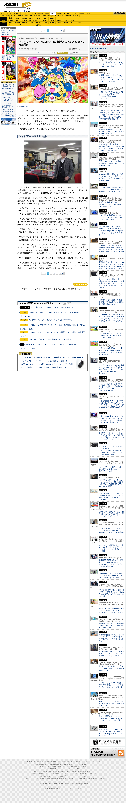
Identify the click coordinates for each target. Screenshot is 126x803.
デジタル (30, 13)
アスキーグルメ (29, 15)
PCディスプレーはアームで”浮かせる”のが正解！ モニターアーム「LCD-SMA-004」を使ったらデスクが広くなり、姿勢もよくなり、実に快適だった (111, 450)
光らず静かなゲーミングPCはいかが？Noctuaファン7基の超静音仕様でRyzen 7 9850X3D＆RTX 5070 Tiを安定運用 (111, 483)
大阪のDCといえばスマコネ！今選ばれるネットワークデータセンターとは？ (111, 703)
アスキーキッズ (5, 15)
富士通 (10, 18)
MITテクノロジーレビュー (81, 776)
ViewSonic (66, 20)
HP (59, 18)
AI (7, 13)
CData (52, 22)
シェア (40, 52)
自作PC (59, 13)
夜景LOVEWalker (68, 778)
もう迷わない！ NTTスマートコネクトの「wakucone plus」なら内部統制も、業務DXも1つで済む (111, 530)
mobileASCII (69, 776)
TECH (24, 13)
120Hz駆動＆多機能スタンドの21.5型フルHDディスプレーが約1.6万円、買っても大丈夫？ (111, 217)
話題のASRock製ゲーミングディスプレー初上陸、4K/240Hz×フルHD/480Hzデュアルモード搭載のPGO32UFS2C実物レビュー (111, 419)
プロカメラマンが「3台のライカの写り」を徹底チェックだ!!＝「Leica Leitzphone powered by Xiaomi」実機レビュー (69, 357)
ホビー (53, 13)
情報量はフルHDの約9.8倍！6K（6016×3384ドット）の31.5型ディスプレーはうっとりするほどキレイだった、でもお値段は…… (111, 78)
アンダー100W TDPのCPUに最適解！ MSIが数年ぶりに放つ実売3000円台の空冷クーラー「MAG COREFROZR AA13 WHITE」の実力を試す (111, 369)
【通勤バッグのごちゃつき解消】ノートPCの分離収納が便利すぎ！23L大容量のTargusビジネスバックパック (111, 95)
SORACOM (56, 771)
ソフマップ (31, 25)
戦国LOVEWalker (100, 778)
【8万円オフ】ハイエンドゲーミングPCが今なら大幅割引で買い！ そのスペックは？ (111, 336)
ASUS (52, 18)
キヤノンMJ (17, 25)
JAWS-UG (48, 766)
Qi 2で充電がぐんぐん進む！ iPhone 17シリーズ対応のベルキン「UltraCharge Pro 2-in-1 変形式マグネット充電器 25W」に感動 (111, 231)
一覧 (54, 53)
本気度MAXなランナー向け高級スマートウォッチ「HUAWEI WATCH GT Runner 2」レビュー (111, 611)
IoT (11, 13)
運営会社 (67, 783)
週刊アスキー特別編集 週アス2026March (8, 58)
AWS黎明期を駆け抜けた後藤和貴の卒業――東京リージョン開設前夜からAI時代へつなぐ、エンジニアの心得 (111, 593)
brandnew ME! (38, 25)
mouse (17, 18)
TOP (27, 761)
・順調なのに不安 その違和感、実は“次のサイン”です (8, 111)
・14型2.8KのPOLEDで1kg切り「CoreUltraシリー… (8, 99)
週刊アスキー (37, 15)
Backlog (59, 22)
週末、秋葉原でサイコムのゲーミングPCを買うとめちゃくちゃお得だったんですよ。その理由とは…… (111, 719)
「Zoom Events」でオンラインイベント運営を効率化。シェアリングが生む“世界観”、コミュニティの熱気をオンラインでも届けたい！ (111, 319)
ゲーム (89, 13)
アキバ (69, 13)
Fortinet (66, 22)
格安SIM (13, 15)
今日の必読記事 (42, 776)
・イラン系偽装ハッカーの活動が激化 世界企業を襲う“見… (8, 105)
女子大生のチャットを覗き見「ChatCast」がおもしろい (52, 307)
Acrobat (17, 22)
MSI (45, 18)
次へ (61, 30)
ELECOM (10, 20)
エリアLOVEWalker (35, 778)
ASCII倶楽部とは (10, 116)
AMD (17, 20)
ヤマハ (73, 22)
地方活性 (68, 15)
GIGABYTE (31, 20)
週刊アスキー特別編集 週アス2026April (8, 32)
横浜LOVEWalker (46, 778)
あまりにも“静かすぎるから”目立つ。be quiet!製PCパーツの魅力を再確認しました (111, 668)
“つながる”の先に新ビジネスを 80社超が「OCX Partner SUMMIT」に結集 (111, 469)
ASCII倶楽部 (119, 13)
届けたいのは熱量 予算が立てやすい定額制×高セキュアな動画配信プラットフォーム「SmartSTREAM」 (111, 387)
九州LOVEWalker (78, 778)
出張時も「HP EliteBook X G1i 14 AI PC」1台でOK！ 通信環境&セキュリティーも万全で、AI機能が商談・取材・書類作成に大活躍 (111, 265)
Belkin (72, 20)
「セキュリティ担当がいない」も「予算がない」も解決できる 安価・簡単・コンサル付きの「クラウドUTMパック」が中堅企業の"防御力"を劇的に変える (111, 115)
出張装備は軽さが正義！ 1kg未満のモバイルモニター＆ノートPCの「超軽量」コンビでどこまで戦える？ (111, 638)
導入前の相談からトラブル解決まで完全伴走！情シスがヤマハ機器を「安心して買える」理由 (111, 653)
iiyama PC (60, 764)
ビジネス (17, 13)
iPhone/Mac (39, 13)
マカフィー (11, 25)
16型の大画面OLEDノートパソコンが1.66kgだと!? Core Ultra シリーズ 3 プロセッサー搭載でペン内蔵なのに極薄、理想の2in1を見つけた (111, 405)
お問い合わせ (76, 783)
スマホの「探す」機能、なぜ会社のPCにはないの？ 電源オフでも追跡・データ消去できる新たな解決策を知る (111, 177)
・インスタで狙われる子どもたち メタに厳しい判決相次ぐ (8, 93)
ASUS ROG (24, 20)
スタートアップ (81, 13)
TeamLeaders (47, 15)
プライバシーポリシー (55, 783)
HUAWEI (59, 20)
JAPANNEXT (24, 25)
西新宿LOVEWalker (57, 778)
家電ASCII (20, 15)
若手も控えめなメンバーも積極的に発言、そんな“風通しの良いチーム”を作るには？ (111, 625)
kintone (24, 22)
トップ (3, 13)
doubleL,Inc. (24, 106)
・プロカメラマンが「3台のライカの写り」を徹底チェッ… (8, 86)
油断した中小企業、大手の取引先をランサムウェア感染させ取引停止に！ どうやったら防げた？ (111, 514)
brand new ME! (75, 769)
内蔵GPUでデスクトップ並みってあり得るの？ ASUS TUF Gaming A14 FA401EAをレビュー (111, 163)
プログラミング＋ (73, 773)
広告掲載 (85, 783)
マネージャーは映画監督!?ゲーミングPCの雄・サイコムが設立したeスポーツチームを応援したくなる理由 (111, 548)
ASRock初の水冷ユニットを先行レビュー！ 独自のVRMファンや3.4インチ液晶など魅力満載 (111, 575)
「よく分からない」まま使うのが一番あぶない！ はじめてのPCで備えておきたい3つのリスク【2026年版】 (111, 496)
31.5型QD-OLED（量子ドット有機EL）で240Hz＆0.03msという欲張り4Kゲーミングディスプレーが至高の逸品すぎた (111, 563)
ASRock (45, 20)
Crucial (52, 20)
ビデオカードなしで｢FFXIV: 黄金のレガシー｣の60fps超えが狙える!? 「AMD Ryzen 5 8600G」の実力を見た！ (111, 733)
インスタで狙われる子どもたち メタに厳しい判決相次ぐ (44, 361)
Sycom (31, 18)
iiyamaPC (24, 18)
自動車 (47, 13)
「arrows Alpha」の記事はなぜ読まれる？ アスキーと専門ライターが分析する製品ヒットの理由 (111, 190)
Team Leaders (64, 773)
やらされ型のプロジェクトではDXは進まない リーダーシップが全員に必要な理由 (111, 64)
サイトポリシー (42, 783)
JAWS (10, 22)
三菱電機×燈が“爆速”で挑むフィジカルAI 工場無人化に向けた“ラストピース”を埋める (111, 132)
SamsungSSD (37, 20)
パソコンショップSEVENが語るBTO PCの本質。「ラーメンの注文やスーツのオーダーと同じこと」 (111, 686)
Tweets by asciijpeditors (98, 48)
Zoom (79, 22)
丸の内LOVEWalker (89, 778)
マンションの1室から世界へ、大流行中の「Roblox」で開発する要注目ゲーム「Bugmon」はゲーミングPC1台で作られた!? (111, 147)
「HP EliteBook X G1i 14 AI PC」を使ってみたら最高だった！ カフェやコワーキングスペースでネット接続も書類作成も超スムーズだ (111, 248)
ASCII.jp (11, 4)
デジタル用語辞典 (60, 776)
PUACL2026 (75, 15)
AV (65, 13)
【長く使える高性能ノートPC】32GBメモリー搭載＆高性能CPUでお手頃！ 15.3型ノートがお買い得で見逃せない (111, 351)
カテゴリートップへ (80, 284)
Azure (31, 22)
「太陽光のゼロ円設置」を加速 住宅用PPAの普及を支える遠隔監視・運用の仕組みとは (111, 302)
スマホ (74, 13)
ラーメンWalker (25, 778)
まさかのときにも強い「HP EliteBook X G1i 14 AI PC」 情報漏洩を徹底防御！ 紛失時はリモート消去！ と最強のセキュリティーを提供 (111, 283)
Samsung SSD (38, 771)
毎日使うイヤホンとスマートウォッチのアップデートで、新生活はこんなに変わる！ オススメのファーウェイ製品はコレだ (111, 436)
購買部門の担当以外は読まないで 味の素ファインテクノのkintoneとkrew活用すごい (112, 204)
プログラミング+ (56, 15)
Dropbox (45, 22)
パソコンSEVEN (38, 18)
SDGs (64, 15)
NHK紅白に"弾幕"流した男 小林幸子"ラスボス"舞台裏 (50, 339)
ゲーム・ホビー (27, 4)
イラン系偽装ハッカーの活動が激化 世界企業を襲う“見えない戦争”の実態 (51, 367)
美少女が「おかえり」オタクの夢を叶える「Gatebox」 (51, 320)
